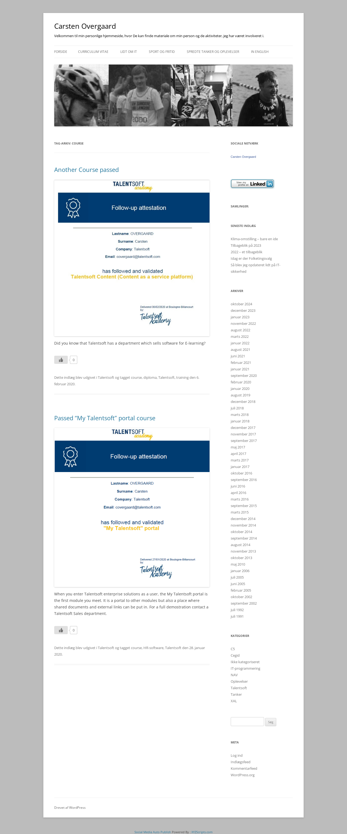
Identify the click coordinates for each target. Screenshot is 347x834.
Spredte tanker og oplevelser (213, 51)
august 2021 (240, 349)
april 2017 (238, 453)
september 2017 (244, 440)
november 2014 (243, 525)
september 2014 (244, 538)
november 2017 (243, 434)
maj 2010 (238, 564)
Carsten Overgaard (85, 26)
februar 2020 (241, 382)
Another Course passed (86, 169)
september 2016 (244, 479)
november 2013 (243, 551)
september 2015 (244, 505)
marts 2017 (240, 460)
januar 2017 (240, 466)
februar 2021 (241, 362)
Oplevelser (239, 681)
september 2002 (244, 603)
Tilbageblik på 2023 (246, 245)
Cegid (235, 655)
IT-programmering (245, 668)
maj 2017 (238, 447)
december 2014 (243, 518)
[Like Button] (61, 360)
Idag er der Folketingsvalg (251, 258)
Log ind (237, 755)
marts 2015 (240, 512)
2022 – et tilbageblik (246, 251)
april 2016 (238, 492)
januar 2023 (240, 317)
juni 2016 (238, 486)
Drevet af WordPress (70, 807)
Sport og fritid (162, 51)
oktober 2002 (241, 596)
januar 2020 (240, 388)
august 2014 (240, 544)
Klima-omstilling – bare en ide (254, 238)
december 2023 (243, 310)
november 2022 (243, 323)
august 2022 (240, 330)
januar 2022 (240, 343)
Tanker (236, 694)
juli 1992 (237, 609)
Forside (60, 51)
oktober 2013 (241, 557)
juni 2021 (238, 356)
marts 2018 (240, 414)
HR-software (153, 647)
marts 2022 (240, 336)
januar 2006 (240, 570)
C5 (233, 648)
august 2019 (240, 395)
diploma (150, 377)
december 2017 (243, 427)
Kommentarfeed (244, 768)
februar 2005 (241, 590)
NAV (234, 674)
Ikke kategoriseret (245, 661)
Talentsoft (106, 377)
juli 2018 (237, 408)
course (136, 377)
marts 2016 (240, 499)
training (182, 377)
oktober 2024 (241, 303)
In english (260, 51)
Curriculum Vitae (93, 51)
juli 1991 (237, 616)
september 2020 (244, 375)
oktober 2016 (241, 473)
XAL (234, 700)
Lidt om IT (128, 51)
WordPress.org (243, 774)
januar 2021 (240, 369)
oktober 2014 (241, 531)
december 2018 (243, 401)
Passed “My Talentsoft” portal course (104, 418)
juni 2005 (238, 583)
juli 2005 (237, 577)
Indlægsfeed (240, 761)
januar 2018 (240, 421)
